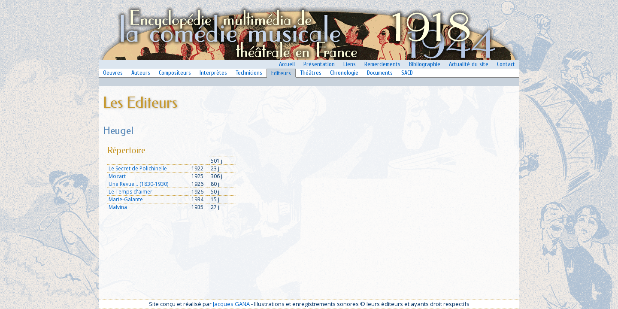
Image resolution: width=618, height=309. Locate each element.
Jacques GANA (231, 304)
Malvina (118, 207)
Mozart (117, 176)
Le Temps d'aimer (130, 191)
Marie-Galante (126, 199)
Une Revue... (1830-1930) (138, 184)
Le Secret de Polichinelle (138, 168)
